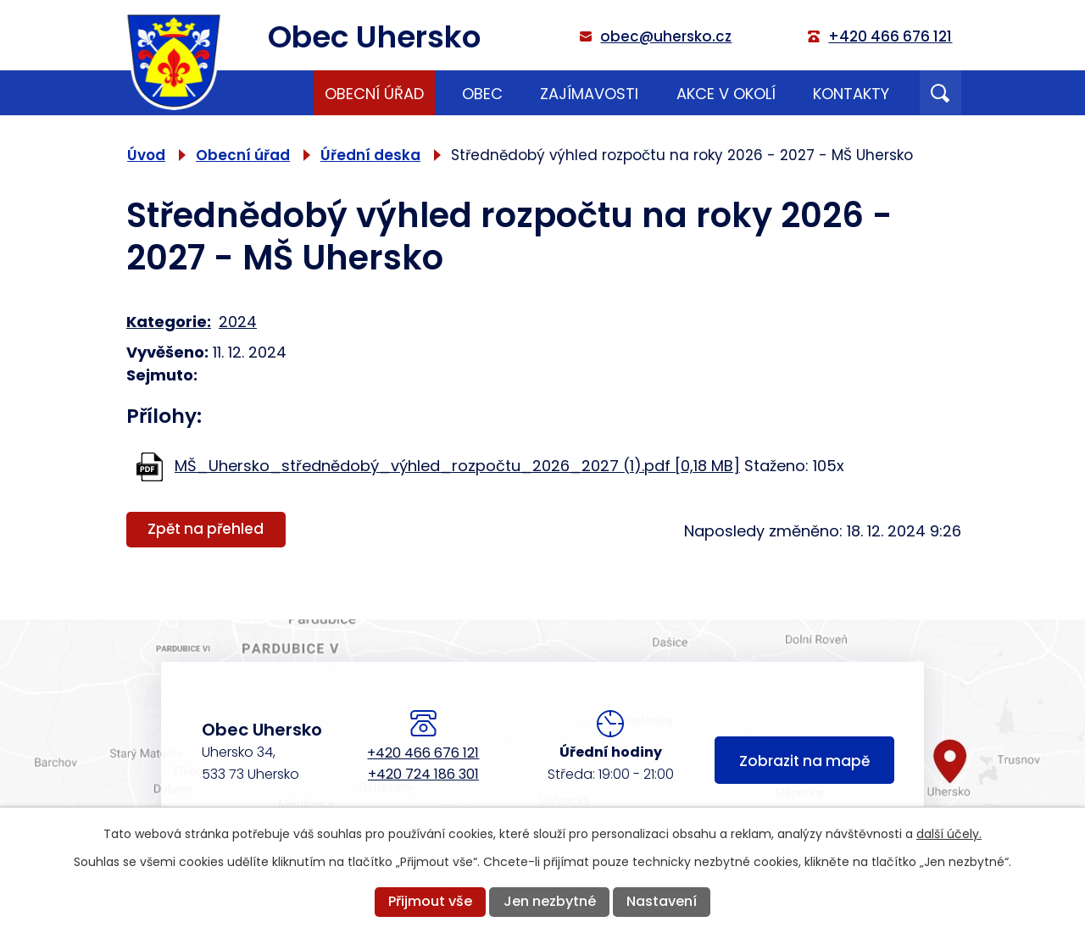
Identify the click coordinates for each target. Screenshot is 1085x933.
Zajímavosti (589, 93)
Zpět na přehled (205, 529)
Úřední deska (370, 155)
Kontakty (851, 93)
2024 (238, 321)
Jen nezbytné (550, 901)
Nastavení (661, 901)
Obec (482, 93)
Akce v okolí (726, 93)
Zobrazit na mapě (804, 761)
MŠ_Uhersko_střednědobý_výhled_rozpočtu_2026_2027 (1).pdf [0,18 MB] (457, 465)
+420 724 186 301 (423, 774)
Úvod (276, 92)
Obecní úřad (374, 93)
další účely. (949, 833)
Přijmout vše (430, 901)
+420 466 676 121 (423, 753)
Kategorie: (168, 321)
